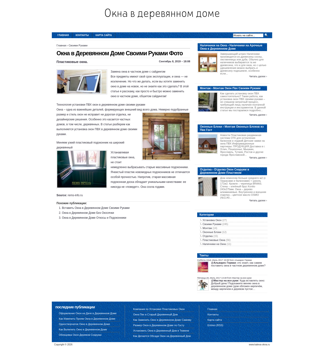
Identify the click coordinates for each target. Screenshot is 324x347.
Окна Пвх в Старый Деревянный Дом (155, 314)
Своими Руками (78, 45)
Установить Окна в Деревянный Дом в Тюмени (161, 330)
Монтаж (207, 228)
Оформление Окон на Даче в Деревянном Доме (88, 313)
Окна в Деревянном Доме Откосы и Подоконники (94, 217)
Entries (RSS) (215, 325)
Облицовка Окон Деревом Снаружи (80, 334)
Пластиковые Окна (214, 240)
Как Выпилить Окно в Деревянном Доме (83, 329)
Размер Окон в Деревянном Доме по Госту (158, 325)
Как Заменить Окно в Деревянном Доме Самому (162, 319)
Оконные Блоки (212, 232)
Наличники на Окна (214, 244)
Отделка (208, 236)
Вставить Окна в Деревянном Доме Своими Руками (95, 208)
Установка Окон (212, 220)
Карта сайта (104, 35)
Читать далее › (258, 76)
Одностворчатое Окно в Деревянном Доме (84, 324)
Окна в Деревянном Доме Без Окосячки (88, 212)
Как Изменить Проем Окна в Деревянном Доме (87, 318)
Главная (63, 35)
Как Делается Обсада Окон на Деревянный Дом (162, 336)
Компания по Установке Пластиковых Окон (159, 309)
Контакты (82, 35)
